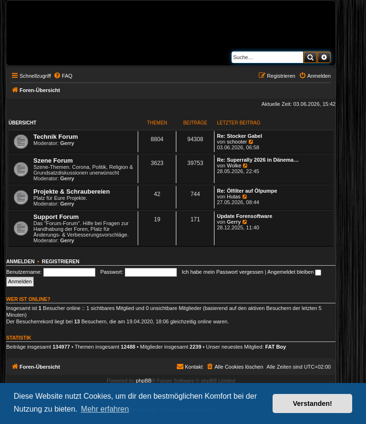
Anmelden (20, 261)
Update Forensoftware (244, 216)
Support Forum (56, 216)
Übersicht (22, 122)
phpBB (144, 380)
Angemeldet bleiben (294, 272)
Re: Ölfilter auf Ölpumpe (247, 191)
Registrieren (61, 261)
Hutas (234, 196)
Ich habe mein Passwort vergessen (223, 272)
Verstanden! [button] (312, 403)
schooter (237, 142)
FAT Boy (275, 347)
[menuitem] (62, 76)
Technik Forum (55, 136)
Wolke (234, 165)
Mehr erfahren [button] (105, 409)
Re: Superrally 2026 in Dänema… (258, 160)
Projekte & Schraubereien (71, 191)
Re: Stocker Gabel (239, 136)
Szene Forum (53, 160)
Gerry (67, 143)
